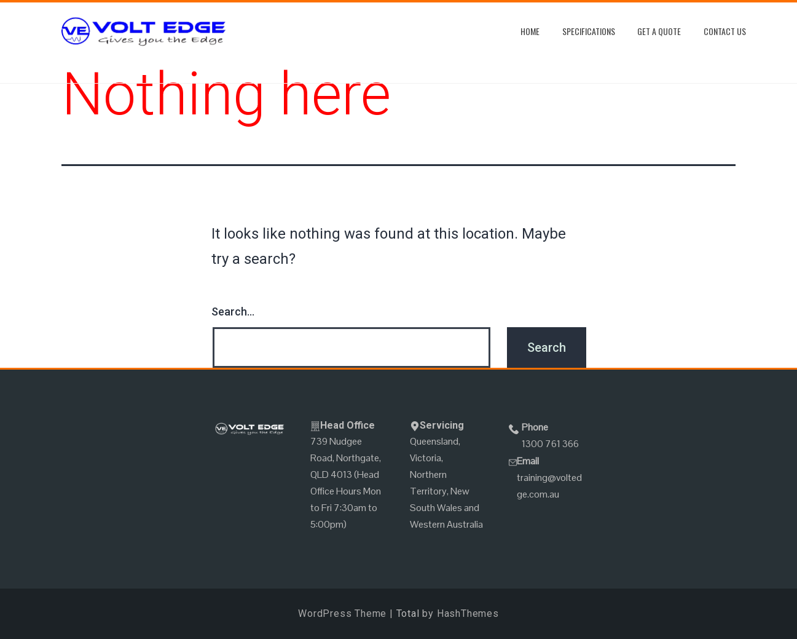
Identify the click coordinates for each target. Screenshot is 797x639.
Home (530, 31)
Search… (232, 311)
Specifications (588, 31)
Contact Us (725, 31)
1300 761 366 (550, 443)
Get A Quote (659, 31)
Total (408, 613)
